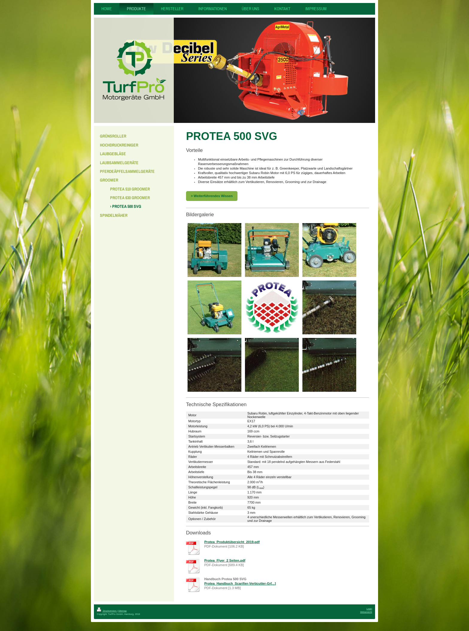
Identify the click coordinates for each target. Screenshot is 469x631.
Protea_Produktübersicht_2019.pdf (232, 542)
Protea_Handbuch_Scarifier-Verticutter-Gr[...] (240, 583)
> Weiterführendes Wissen (212, 196)
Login (369, 608)
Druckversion (107, 610)
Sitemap (122, 610)
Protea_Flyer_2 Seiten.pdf (224, 560)
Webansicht (366, 612)
